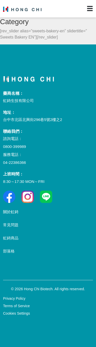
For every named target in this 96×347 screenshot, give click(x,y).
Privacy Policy (14, 298)
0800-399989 (14, 146)
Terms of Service (16, 306)
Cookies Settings (16, 313)
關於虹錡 (10, 212)
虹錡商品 (10, 238)
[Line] (46, 197)
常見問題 (10, 225)
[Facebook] (9, 197)
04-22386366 (14, 162)
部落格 (9, 251)
